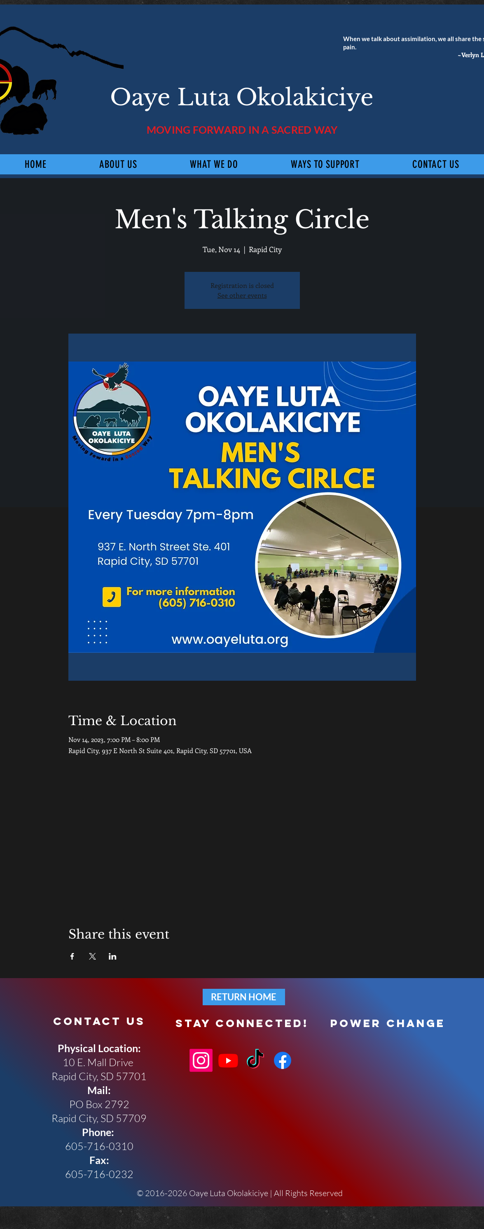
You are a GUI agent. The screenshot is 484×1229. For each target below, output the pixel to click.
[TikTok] (255, 1060)
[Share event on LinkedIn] (113, 956)
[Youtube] (228, 1060)
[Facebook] (282, 1060)
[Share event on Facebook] (72, 956)
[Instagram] (201, 1060)
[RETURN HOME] (244, 997)
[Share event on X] (92, 956)
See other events (242, 295)
